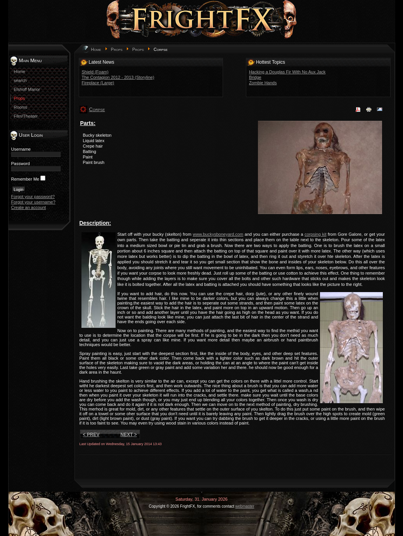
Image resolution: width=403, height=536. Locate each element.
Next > (129, 434)
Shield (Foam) (95, 72)
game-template (204, 516)
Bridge (255, 77)
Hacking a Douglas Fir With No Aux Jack (287, 72)
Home (96, 49)
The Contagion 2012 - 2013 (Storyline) (118, 77)
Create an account (28, 207)
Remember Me (25, 179)
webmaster (244, 506)
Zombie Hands (263, 82)
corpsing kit (315, 234)
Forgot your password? (33, 196)
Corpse (97, 109)
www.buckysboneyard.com (218, 234)
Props (117, 49)
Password (20, 163)
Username (21, 149)
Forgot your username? (33, 202)
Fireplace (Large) (98, 82)
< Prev (91, 434)
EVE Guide (247, 516)
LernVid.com (174, 516)
